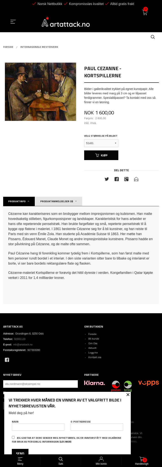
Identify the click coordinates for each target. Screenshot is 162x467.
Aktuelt (92, 348)
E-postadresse (97, 425)
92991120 (19, 339)
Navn (38, 425)
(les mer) (65, 442)
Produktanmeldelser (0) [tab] (56, 201)
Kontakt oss (94, 357)
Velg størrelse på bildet (100, 136)
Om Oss (92, 343)
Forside (92, 334)
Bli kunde (93, 339)
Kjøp (101, 155)
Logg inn (93, 353)
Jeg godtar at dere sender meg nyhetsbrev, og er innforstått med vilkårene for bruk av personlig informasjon (66, 440)
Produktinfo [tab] (17, 201)
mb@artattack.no (23, 344)
